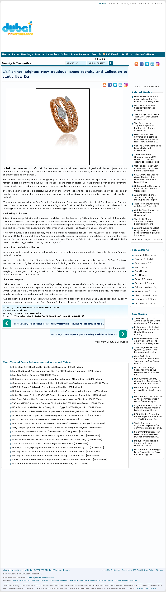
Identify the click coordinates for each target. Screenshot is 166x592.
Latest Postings (22, 54)
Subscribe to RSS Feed (131, 570)
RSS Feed (111, 54)
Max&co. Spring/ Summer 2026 (28, 375)
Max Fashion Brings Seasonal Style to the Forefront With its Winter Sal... (146, 371)
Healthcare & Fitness (146, 295)
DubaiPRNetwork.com (58, 580)
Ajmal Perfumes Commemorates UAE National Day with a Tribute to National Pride (146, 158)
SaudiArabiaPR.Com (39, 580)
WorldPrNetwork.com (21, 580)
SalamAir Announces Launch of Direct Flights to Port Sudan (42, 443)
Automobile (141, 267)
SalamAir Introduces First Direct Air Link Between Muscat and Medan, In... (147, 434)
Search (96, 54)
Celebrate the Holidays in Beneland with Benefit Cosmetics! (147, 188)
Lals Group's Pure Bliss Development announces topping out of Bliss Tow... (50, 399)
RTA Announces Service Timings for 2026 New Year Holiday (42, 463)
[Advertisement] (127, 27)
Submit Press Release (75, 54)
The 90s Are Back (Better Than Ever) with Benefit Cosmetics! (147, 117)
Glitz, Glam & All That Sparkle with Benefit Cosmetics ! (40, 367)
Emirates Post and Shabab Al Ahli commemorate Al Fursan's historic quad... (148, 399)
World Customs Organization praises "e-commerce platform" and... (148, 425)
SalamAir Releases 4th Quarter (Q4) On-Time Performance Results (145, 350)
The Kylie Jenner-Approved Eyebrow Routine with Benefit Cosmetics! (144, 127)
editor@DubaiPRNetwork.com (41, 577)
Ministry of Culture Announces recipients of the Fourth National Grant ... (49, 451)
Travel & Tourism (143, 279)
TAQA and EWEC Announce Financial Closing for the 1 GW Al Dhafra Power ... (51, 403)
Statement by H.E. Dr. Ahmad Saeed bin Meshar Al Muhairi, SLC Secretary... (147, 321)
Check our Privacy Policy (145, 588)
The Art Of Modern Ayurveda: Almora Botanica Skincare (143, 221)
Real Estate (141, 275)
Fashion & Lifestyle (144, 259)
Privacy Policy (128, 3)
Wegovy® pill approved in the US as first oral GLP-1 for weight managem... (50, 427)
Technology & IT (143, 263)
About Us (105, 570)
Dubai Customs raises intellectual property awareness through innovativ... (50, 411)
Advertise (144, 3)
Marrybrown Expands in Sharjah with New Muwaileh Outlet (146, 443)
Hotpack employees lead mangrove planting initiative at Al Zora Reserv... (50, 379)
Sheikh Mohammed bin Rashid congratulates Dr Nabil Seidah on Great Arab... (52, 459)
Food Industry (142, 271)
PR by (105, 59)
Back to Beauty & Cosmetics (147, 239)
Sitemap (159, 570)
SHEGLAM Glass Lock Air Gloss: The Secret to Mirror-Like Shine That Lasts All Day (146, 178)
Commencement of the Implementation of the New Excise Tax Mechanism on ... (53, 383)
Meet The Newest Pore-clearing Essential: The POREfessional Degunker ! (49, 371)
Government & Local (146, 291)
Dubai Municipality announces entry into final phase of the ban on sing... (49, 439)
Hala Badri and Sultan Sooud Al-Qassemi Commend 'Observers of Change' (51, 423)
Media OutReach (145, 54)
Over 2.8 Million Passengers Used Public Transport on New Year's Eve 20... (146, 360)
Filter (98, 59)
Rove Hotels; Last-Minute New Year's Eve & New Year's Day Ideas (45, 431)
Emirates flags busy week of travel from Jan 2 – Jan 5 (147, 390)
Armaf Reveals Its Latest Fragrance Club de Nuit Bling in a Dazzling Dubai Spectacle (147, 231)
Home (102, 3)
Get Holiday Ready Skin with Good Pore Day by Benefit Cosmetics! (146, 168)
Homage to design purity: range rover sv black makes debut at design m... (50, 447)
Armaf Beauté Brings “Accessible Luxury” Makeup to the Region (145, 197)
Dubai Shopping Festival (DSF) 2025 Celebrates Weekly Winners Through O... (51, 395)
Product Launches (47, 54)
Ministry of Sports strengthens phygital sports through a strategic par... (49, 455)
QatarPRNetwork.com (78, 580)
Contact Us (115, 570)
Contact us (157, 3)
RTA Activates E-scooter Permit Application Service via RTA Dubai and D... (148, 417)
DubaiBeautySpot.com (127, 580)
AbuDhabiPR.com (110, 580)
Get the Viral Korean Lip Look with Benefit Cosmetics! (146, 213)
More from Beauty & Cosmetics (111, 341)
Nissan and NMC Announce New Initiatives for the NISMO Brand (45, 419)
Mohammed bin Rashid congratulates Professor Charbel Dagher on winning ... (146, 331)
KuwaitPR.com (94, 580)
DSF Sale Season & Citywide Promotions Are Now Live (39, 387)
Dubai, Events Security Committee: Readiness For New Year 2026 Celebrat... (148, 381)
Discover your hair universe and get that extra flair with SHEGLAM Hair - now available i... (146, 138)
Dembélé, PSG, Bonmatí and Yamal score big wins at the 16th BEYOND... (48, 435)
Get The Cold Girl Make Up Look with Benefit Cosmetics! (147, 148)
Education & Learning (146, 287)
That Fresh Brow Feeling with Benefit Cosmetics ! (146, 205)
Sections (127, 54)
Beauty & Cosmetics (29, 313)
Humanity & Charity (145, 303)
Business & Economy (146, 283)
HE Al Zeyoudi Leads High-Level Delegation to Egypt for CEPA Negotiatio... (49, 407)
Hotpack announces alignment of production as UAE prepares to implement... (52, 391)
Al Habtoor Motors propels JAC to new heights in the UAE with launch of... (49, 415)
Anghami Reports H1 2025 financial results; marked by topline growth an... (147, 408)
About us (113, 3)
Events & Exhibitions (145, 299)
